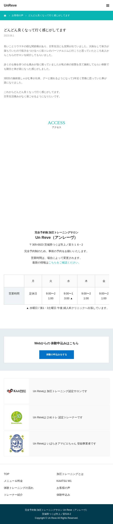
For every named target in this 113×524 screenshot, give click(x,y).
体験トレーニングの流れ (18, 487)
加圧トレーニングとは (70, 473)
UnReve (10, 5)
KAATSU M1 (64, 480)
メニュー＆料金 (13, 480)
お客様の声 (63, 487)
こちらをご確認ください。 (65, 262)
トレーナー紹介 (13, 494)
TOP (6, 473)
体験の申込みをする (56, 354)
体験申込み (63, 494)
